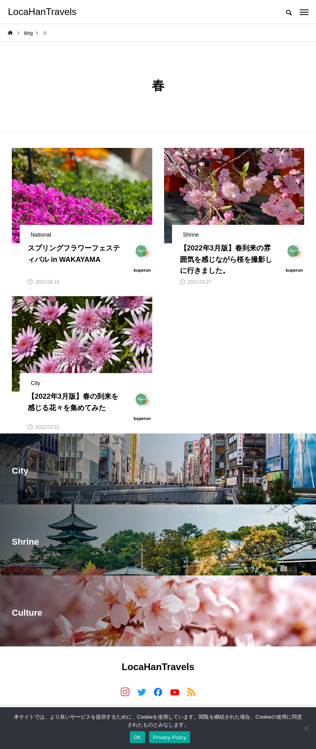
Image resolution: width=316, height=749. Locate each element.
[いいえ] (306, 728)
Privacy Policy (169, 737)
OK (137, 737)
